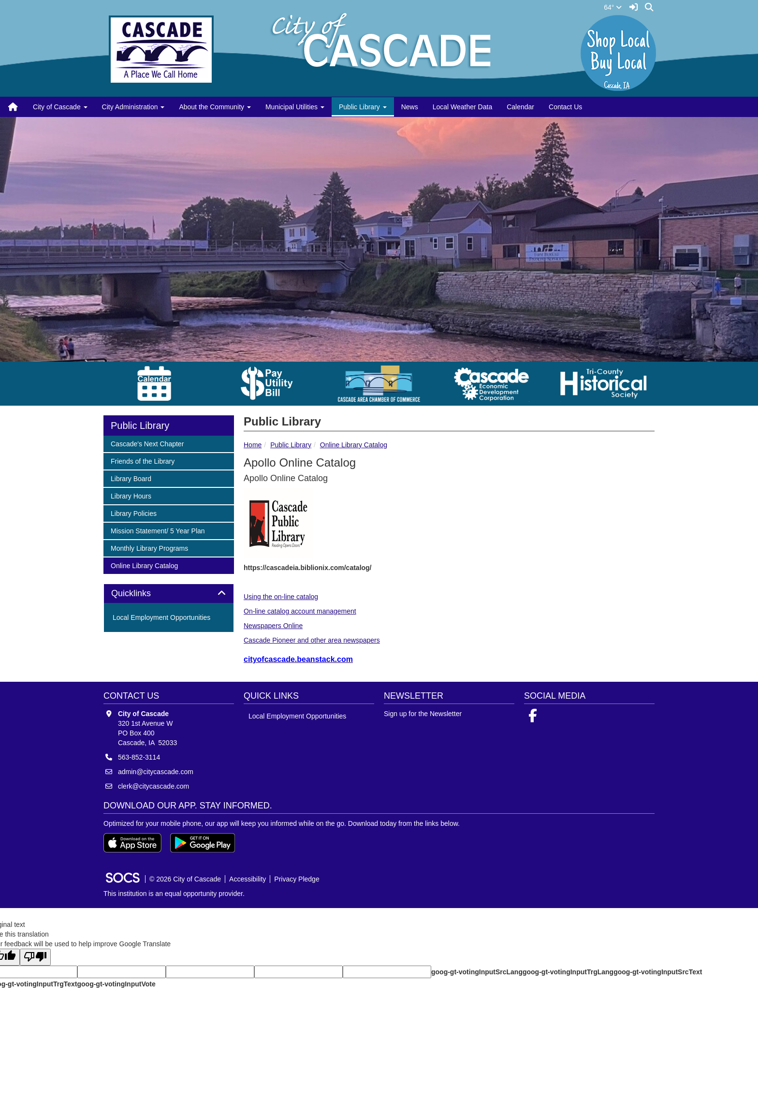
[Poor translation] (35, 957)
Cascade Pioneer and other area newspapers (312, 640)
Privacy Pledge (296, 879)
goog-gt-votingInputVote (116, 984)
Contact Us (565, 107)
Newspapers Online (273, 626)
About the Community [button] (215, 107)
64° (613, 7)
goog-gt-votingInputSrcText (657, 972)
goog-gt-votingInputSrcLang (477, 972)
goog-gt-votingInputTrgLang (568, 972)
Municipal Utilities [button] (294, 107)
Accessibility (247, 879)
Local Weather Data (462, 107)
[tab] (168, 593)
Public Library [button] (363, 107)
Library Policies (133, 512)
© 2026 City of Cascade (185, 879)
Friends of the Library (142, 460)
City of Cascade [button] (60, 107)
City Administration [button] (133, 107)
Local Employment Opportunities (161, 617)
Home (253, 445)
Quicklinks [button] (142, 593)
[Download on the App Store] (132, 842)
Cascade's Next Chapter (147, 443)
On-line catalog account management (300, 611)
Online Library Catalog (353, 445)
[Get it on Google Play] (202, 842)
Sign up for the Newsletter (423, 714)
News (409, 107)
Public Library (290, 445)
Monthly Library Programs (149, 547)
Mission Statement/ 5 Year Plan (157, 530)
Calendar (520, 107)
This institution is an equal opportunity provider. (174, 893)
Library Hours (130, 495)
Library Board (130, 478)
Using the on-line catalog (281, 597)
